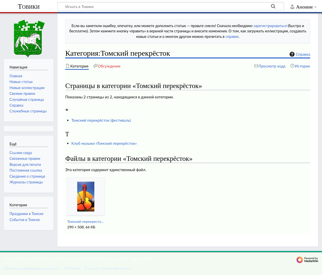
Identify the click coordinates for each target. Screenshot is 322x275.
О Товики (72, 268)
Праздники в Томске (27, 214)
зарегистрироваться (270, 26)
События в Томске (25, 220)
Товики (28, 6)
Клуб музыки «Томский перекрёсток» (104, 143)
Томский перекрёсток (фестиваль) (101, 120)
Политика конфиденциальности (32, 268)
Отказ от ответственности (107, 268)
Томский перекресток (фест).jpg (85, 221)
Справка (299, 54)
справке (231, 36)
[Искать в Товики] (171, 6)
